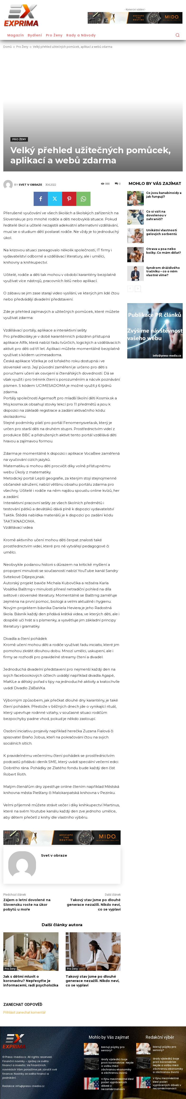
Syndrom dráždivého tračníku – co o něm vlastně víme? (162, 271)
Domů (7, 47)
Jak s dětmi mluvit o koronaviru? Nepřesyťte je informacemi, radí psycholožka (30, 980)
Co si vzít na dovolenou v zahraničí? (156, 215)
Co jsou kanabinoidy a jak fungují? (163, 194)
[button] (177, 35)
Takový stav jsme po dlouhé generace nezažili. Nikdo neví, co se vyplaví (94, 904)
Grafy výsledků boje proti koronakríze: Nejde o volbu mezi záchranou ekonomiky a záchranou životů (116, 1065)
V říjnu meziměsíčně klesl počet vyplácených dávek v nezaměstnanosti (117, 1083)
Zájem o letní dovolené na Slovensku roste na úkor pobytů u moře (26, 904)
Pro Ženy (22, 47)
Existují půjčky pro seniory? (117, 1049)
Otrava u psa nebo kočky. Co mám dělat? (163, 251)
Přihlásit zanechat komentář (24, 1012)
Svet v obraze (30, 184)
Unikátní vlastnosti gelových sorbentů (161, 232)
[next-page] (138, 289)
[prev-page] (130, 289)
